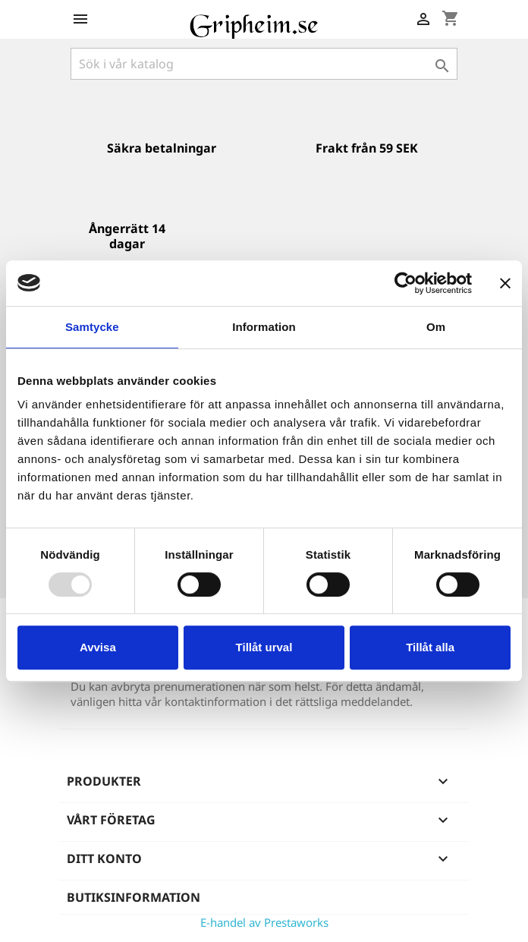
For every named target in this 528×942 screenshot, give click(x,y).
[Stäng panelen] (505, 283)
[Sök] (264, 64)
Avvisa (98, 647)
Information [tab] (264, 326)
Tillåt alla (430, 647)
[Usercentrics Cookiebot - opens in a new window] (405, 283)
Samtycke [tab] (92, 326)
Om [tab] (435, 326)
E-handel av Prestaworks (264, 922)
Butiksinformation (133, 897)
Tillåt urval (264, 647)
